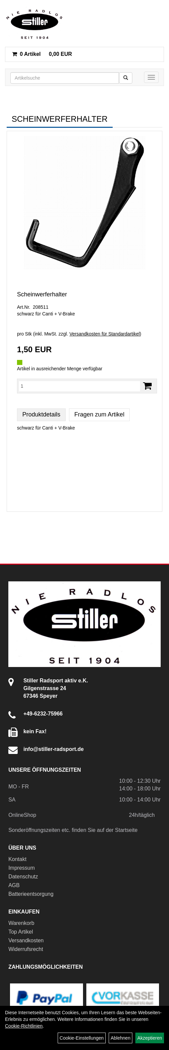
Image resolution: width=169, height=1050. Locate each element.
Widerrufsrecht (25, 949)
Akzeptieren (149, 1038)
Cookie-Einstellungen (82, 1038)
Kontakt (17, 859)
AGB (14, 885)
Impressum (21, 868)
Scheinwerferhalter (42, 294)
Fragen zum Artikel (99, 414)
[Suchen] (125, 78)
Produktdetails (41, 414)
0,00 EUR (42, 54)
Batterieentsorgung (30, 894)
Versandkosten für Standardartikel (104, 334)
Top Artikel (20, 932)
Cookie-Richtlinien (24, 1026)
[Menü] (151, 77)
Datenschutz (23, 876)
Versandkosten (26, 940)
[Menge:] (79, 386)
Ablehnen (120, 1038)
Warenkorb (21, 923)
